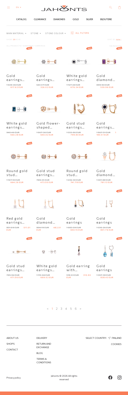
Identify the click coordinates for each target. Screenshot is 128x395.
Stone (36, 33)
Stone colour (55, 33)
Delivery (41, 337)
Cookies (116, 344)
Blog (39, 353)
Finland (114, 337)
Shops (10, 343)
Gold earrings (74, 220)
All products (13, 46)
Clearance (40, 19)
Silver (89, 19)
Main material (16, 33)
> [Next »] (80, 309)
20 (14, 40)
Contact (12, 349)
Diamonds (59, 19)
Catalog (21, 19)
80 (19, 40)
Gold (76, 19)
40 (17, 40)
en (19, 7)
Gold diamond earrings (104, 175)
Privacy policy (13, 377)
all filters (79, 33)
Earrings (40, 46)
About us (12, 337)
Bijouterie (106, 19)
